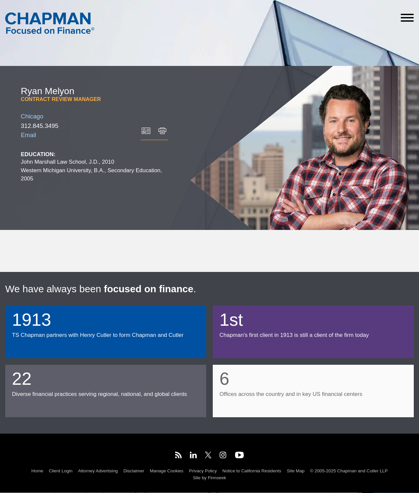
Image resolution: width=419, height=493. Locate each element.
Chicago (32, 116)
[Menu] (407, 17)
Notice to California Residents (251, 470)
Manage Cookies (166, 470)
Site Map (295, 470)
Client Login (60, 470)
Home (37, 470)
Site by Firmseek (209, 478)
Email (28, 135)
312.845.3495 (40, 125)
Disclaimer (133, 470)
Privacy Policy (203, 470)
